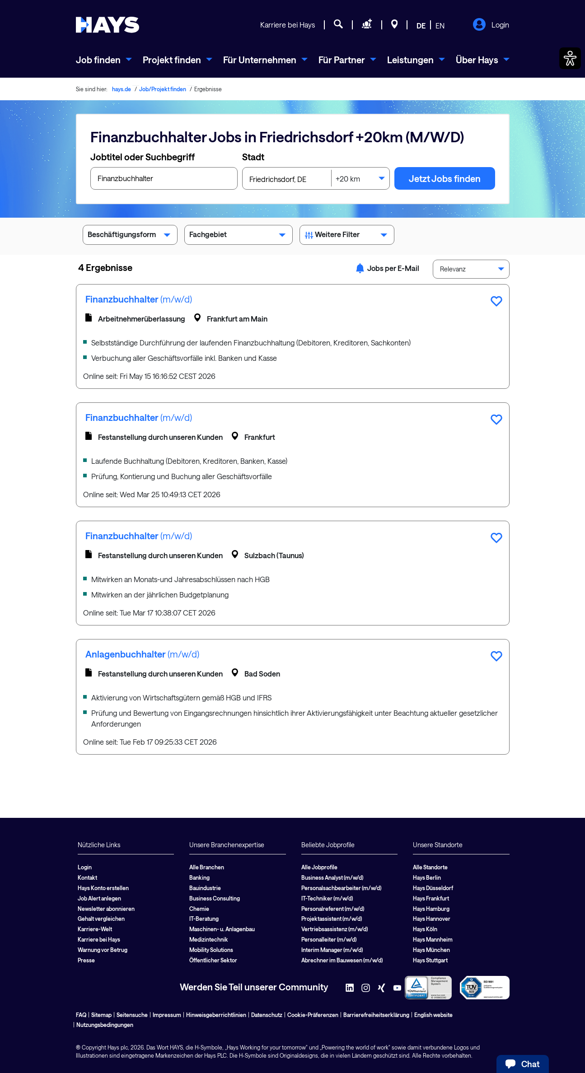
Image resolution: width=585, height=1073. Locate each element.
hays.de (121, 89)
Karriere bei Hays (287, 24)
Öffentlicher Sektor (213, 960)
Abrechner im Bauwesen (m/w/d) (342, 960)
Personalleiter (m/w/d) (328, 939)
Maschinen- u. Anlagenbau (222, 929)
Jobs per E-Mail (387, 268)
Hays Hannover (431, 918)
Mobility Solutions (211, 950)
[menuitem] (104, 59)
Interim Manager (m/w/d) (332, 950)
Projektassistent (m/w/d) (331, 918)
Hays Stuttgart (430, 960)
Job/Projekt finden (162, 89)
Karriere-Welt (95, 929)
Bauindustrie (205, 888)
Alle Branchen (206, 867)
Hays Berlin (427, 877)
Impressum (167, 1015)
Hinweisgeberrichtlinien (216, 1015)
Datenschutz (266, 1015)
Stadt (253, 156)
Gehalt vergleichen (101, 918)
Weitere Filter (346, 236)
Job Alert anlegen (99, 898)
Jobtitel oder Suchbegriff (142, 156)
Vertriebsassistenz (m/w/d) (334, 929)
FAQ (81, 1015)
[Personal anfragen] (367, 25)
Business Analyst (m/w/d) (332, 877)
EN (440, 25)
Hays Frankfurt (431, 898)
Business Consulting (214, 898)
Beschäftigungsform (130, 236)
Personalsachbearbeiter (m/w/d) (341, 888)
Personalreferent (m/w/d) (332, 908)
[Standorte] (394, 25)
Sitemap (101, 1015)
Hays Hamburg (431, 908)
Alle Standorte (430, 867)
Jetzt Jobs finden (445, 178)
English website (433, 1015)
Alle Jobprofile (319, 867)
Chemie (199, 908)
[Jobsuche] (338, 25)
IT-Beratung (204, 918)
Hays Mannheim (433, 939)
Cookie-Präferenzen (312, 1015)
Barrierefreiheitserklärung (376, 1015)
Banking (199, 877)
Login (491, 25)
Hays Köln (425, 929)
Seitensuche (132, 1015)
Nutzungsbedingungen (104, 1025)
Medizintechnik (208, 939)
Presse (86, 960)
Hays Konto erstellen (103, 888)
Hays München (431, 950)
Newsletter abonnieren (106, 908)
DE (421, 25)
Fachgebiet (238, 236)
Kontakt (87, 877)
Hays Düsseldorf (433, 888)
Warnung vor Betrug (102, 950)
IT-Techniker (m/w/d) (327, 898)
